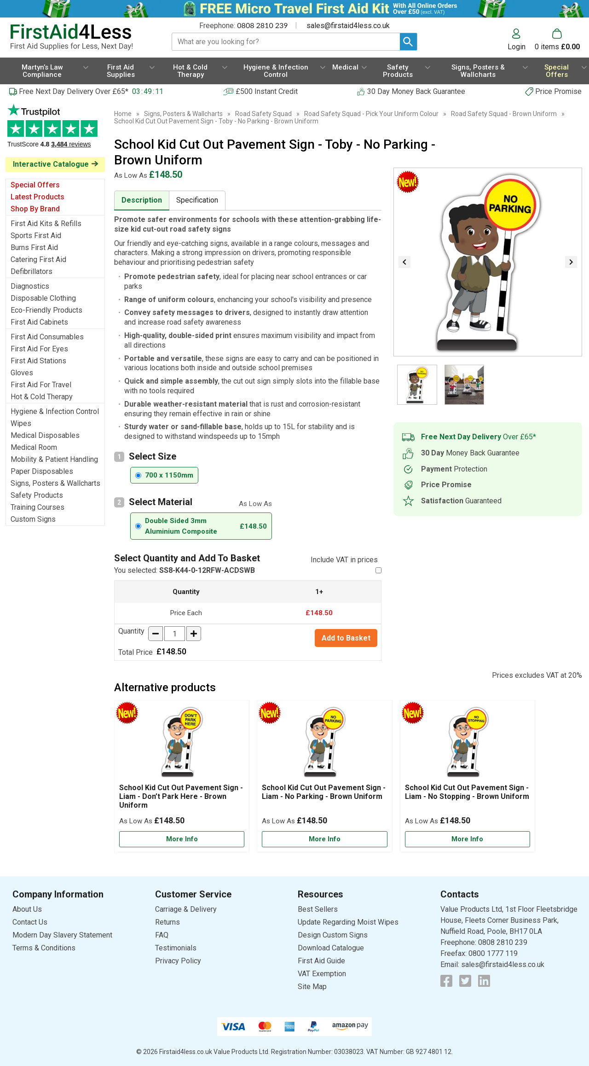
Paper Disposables (42, 471)
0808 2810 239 (262, 25)
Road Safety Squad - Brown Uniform (504, 113)
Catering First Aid (38, 259)
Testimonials (55, 130)
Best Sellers (318, 909)
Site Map (312, 986)
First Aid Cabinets (39, 322)
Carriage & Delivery (186, 909)
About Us (27, 909)
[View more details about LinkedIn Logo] (484, 981)
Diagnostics (30, 286)
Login (516, 46)
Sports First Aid (36, 235)
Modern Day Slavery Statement (62, 935)
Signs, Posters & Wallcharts (55, 483)
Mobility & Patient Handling (54, 459)
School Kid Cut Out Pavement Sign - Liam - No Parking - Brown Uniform (324, 792)
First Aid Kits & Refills (46, 223)
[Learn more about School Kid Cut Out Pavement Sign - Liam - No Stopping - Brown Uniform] (467, 839)
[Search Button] (408, 41)
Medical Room (34, 447)
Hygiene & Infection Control (55, 411)
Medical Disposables (45, 435)
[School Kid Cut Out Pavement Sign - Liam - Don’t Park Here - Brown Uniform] (181, 776)
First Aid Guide (321, 960)
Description (141, 200)
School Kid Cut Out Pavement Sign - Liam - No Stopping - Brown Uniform (467, 792)
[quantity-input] (174, 633)
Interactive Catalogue (51, 164)
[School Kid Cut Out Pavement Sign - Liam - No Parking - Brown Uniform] (324, 776)
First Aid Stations (38, 360)
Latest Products (37, 196)
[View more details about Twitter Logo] (465, 981)
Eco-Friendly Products (46, 310)
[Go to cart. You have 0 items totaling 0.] (557, 40)
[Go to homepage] (80, 37)
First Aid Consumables (47, 336)
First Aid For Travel (41, 384)
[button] (521, 40)
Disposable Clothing (43, 298)
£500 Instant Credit (267, 91)
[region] (181, 744)
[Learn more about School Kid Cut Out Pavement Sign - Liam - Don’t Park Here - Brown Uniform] (181, 839)
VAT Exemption (322, 973)
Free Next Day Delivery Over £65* (73, 91)
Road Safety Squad (263, 113)
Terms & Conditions (43, 948)
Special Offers (35, 185)
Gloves (22, 372)
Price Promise (558, 91)
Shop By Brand (35, 208)
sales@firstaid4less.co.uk (348, 25)
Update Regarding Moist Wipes (348, 922)
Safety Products (37, 495)
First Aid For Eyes (39, 348)
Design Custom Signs (333, 935)
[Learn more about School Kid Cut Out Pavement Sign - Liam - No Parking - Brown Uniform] (324, 839)
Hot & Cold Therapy (42, 396)
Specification (197, 200)
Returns (167, 922)
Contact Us (29, 922)
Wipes (21, 423)
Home (123, 113)
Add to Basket (346, 638)
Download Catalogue (331, 948)
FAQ (161, 935)
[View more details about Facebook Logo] (446, 981)
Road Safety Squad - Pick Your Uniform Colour (371, 113)
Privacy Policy (178, 960)
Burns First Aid (34, 247)
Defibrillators (31, 271)
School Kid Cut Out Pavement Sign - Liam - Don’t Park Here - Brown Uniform (181, 796)
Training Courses (37, 507)
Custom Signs (33, 519)
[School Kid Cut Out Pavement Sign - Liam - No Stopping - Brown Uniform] (467, 776)
